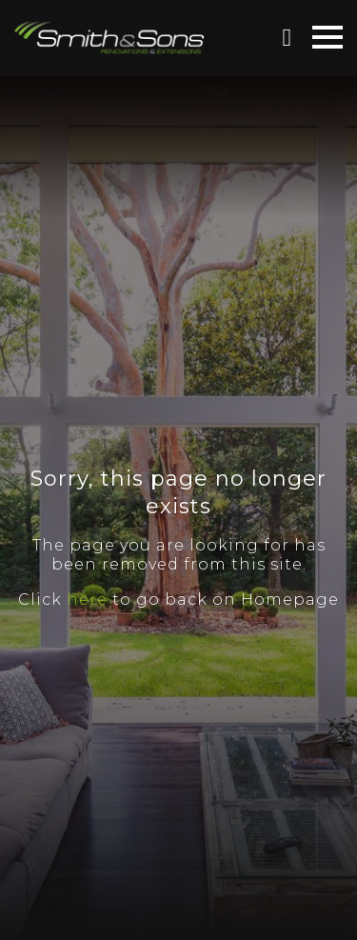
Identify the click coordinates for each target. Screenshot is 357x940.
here (87, 599)
